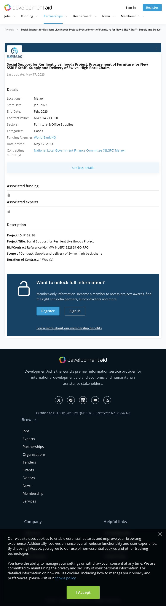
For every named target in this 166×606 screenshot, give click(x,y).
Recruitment (82, 16)
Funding (27, 16)
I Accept (83, 592)
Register (152, 7)
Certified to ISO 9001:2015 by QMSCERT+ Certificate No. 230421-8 (83, 413)
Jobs (7, 16)
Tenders (29, 462)
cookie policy (65, 578)
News (106, 16)
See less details (83, 168)
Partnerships (53, 16)
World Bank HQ (45, 137)
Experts (29, 438)
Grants (28, 470)
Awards (9, 29)
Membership (130, 16)
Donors (29, 477)
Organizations (34, 454)
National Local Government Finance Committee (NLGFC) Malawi (79, 150)
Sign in (131, 7)
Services (29, 501)
